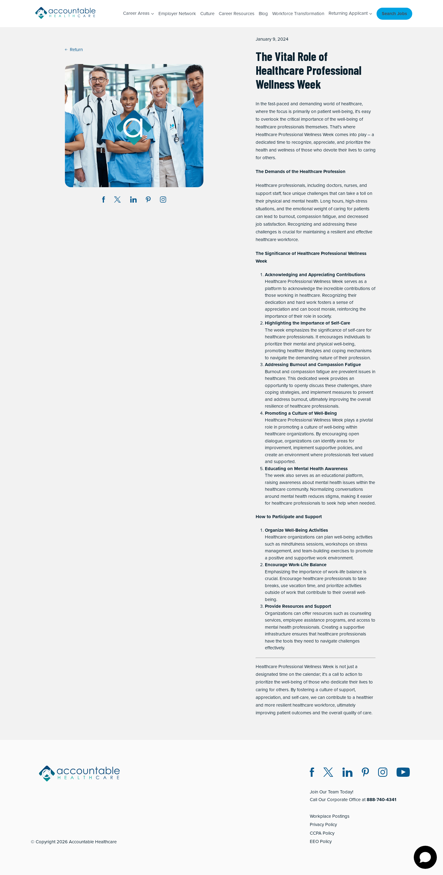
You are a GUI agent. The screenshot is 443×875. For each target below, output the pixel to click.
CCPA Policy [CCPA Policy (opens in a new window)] (322, 833)
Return (74, 49)
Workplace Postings (329, 816)
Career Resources (236, 13)
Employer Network (177, 13)
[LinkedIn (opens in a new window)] (347, 773)
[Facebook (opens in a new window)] (312, 773)
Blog (263, 13)
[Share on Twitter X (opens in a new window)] (117, 200)
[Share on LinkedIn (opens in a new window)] (133, 200)
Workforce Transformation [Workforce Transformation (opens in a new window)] (298, 13)
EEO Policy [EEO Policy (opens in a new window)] (321, 841)
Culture (207, 13)
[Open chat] (425, 857)
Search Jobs (394, 13)
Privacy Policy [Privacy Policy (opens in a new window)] (323, 824)
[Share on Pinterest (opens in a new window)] (148, 200)
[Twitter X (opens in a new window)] (328, 773)
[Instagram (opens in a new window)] (163, 200)
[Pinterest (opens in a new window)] (365, 773)
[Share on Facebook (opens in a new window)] (103, 200)
